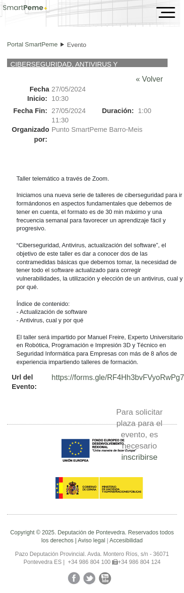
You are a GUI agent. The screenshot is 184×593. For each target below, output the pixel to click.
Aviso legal (91, 540)
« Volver (149, 79)
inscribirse (139, 457)
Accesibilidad (126, 540)
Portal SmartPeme (32, 44)
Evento (76, 44)
